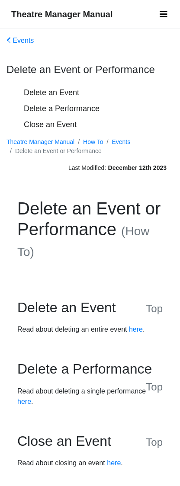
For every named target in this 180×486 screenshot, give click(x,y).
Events (20, 40)
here (136, 329)
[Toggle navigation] (163, 14)
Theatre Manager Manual (62, 14)
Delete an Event (51, 92)
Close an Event (50, 124)
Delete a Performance (62, 108)
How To (93, 141)
